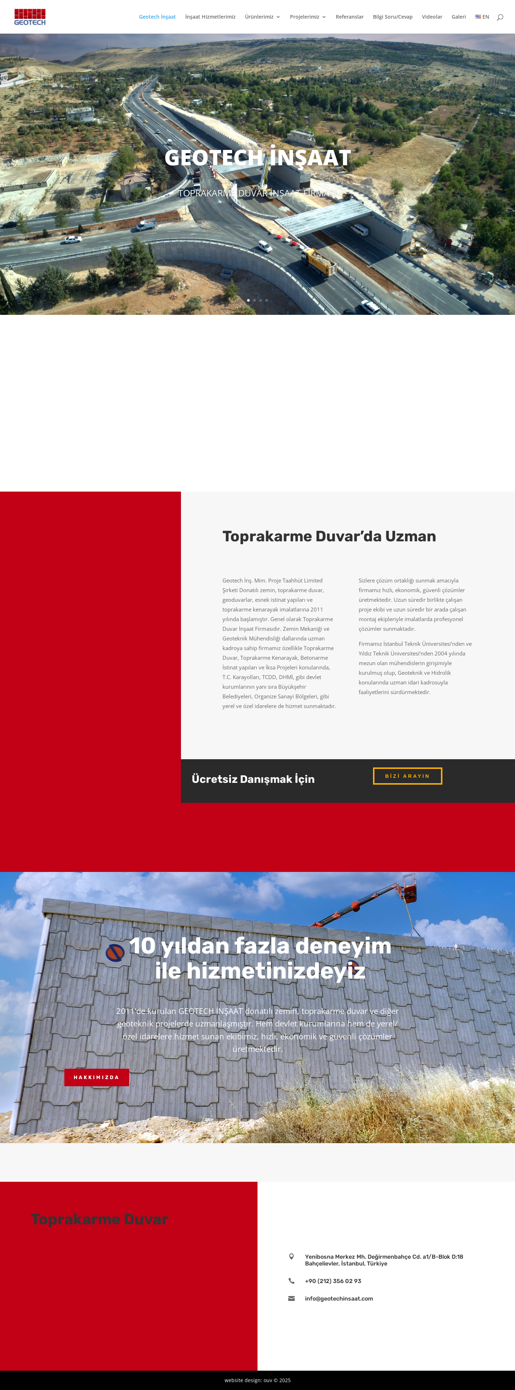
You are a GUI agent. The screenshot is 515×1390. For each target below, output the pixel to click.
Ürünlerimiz (259, 17)
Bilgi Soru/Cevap (393, 17)
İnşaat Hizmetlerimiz (210, 17)
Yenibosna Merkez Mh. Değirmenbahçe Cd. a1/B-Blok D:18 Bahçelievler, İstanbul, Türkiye (384, 1260)
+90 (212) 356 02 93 (333, 1281)
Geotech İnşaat (157, 17)
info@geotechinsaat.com (339, 1298)
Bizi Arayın (407, 776)
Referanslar (350, 17)
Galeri (459, 17)
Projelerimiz (304, 17)
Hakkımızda (97, 1077)
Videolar (432, 17)
